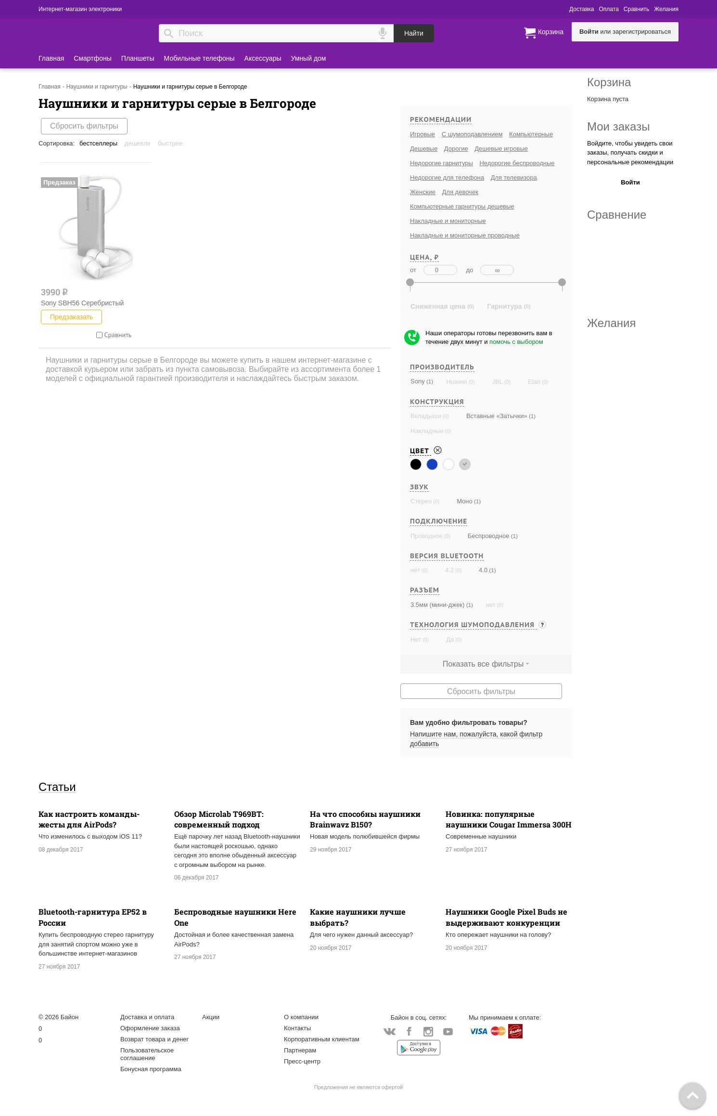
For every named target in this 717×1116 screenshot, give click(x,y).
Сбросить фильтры (84, 126)
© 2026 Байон (58, 1017)
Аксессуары (263, 58)
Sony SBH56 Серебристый (82, 303)
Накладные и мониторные (448, 220)
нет (415, 570)
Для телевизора (514, 177)
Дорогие (456, 148)
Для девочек (460, 192)
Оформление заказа (150, 1028)
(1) (429, 381)
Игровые (422, 134)
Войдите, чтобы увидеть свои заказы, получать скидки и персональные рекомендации (630, 153)
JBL (497, 381)
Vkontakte (389, 1031)
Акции (210, 1017)
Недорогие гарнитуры (441, 163)
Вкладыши (425, 416)
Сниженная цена (437, 306)
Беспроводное (489, 535)
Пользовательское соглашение (147, 1054)
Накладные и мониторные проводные (465, 235)
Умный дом (308, 58)
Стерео (421, 501)
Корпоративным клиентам (321, 1039)
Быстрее (170, 143)
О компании (301, 1017)
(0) (470, 382)
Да (450, 639)
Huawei (456, 381)
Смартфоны (93, 58)
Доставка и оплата (147, 1017)
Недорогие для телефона (447, 177)
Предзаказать (71, 317)
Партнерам (300, 1050)
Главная (51, 58)
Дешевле (138, 143)
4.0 (483, 570)
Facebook (408, 1032)
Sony (417, 381)
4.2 (449, 570)
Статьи (57, 786)
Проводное (426, 535)
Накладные (427, 430)
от (413, 270)
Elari (534, 381)
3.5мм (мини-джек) (437, 604)
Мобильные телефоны (199, 58)
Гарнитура (504, 306)
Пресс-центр (302, 1061)
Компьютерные (531, 134)
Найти (413, 33)
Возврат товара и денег (154, 1039)
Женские (422, 192)
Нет (415, 639)
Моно (465, 501)
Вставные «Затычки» (496, 416)
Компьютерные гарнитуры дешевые (462, 206)
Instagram (428, 1032)
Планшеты (137, 58)
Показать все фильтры (483, 664)
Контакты (297, 1028)
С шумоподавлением (472, 134)
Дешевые (423, 148)
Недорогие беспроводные (516, 163)
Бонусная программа (150, 1069)
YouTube (447, 1032)
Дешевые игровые (501, 148)
